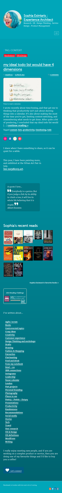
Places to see (11, 396)
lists (20, 130)
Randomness (9, 55)
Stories (8, 419)
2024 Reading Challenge (15, 293)
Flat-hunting (11, 357)
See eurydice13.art (13, 169)
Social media (11, 416)
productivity (29, 130)
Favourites (10, 354)
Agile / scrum (11, 322)
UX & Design (22, 55)
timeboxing (41, 130)
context (13, 130)
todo (49, 130)
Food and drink (12, 361)
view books (23, 303)
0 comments (54, 74)
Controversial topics (14, 328)
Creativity (10, 335)
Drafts (8, 344)
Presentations (11, 403)
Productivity (11, 406)
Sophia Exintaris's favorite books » (44, 283)
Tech (7, 422)
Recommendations (14, 412)
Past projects (11, 386)
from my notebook (14, 364)
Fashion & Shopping (14, 351)
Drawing (9, 348)
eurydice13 (9, 74)
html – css (10, 367)
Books (8, 325)
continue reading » (18, 125)
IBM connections (13, 370)
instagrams (10, 373)
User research (11, 428)
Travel (8, 425)
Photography (11, 393)
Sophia (12, 296)
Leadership (10, 377)
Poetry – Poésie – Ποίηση (16, 399)
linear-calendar (12, 380)
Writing (8, 441)
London (8, 383)
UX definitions (12, 435)
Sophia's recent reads (20, 226)
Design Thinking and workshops (20, 341)
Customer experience (15, 338)
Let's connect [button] (13, 470)
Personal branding (13, 390)
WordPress (10, 438)
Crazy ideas (10, 331)
